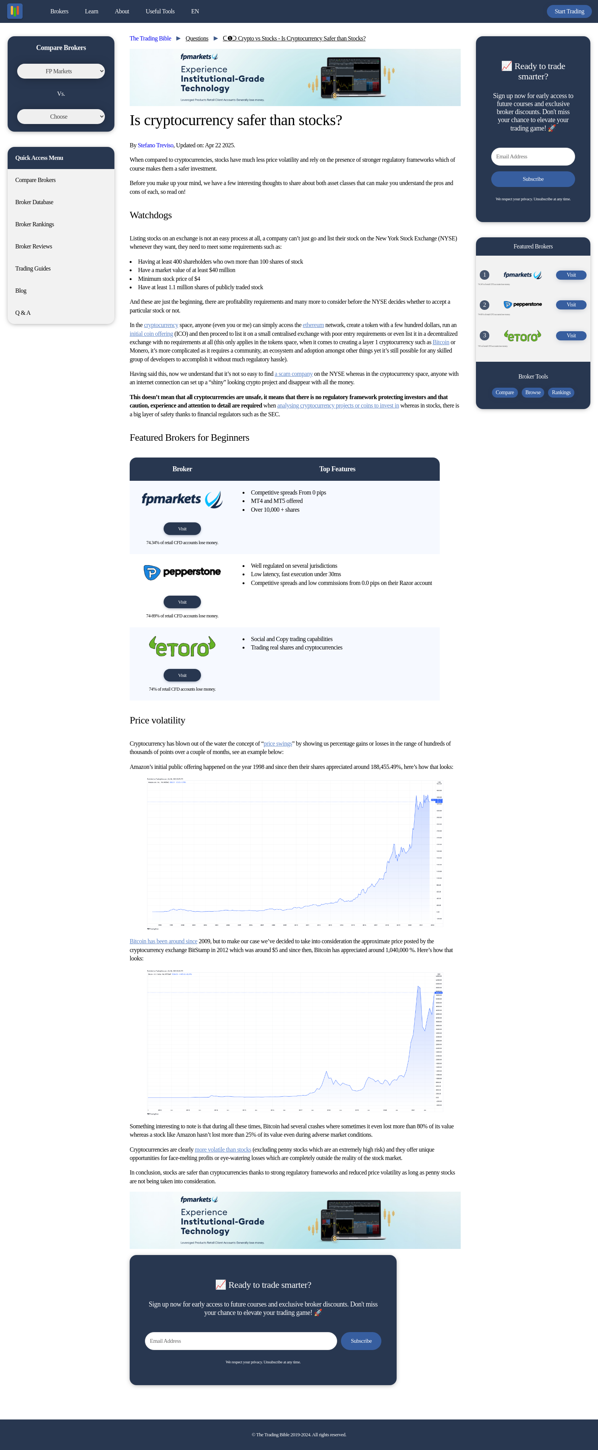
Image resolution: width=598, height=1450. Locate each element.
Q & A (23, 312)
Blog (20, 290)
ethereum (313, 325)
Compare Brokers (35, 180)
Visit (182, 529)
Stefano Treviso (155, 145)
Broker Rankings (34, 224)
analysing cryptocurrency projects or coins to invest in (338, 405)
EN (195, 11)
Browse (533, 392)
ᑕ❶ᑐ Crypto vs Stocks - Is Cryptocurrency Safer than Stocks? (294, 38)
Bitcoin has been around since (163, 941)
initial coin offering (151, 333)
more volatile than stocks (223, 1149)
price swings (278, 743)
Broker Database (34, 202)
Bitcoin (440, 342)
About (122, 11)
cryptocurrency (161, 325)
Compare (505, 392)
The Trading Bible (150, 38)
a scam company (294, 374)
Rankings (561, 392)
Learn (91, 11)
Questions (197, 38)
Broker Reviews (33, 246)
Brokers (59, 11)
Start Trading (569, 11)
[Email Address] (241, 1341)
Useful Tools (160, 11)
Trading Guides (32, 268)
